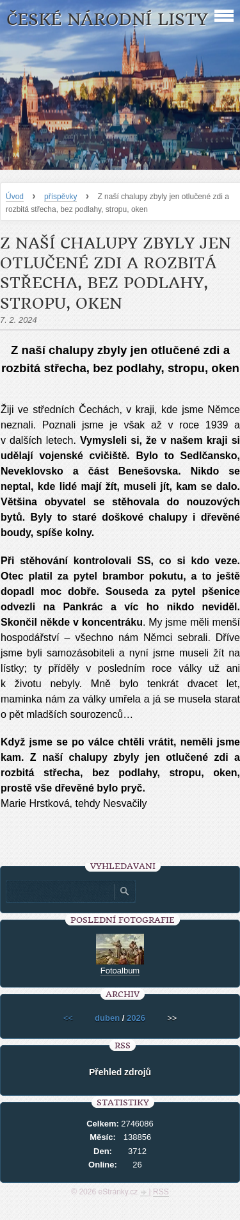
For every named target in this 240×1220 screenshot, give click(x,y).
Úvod (15, 196)
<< (68, 1018)
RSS (161, 1191)
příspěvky (60, 196)
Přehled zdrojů (120, 1072)
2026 (136, 1018)
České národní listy (107, 19)
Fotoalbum (120, 970)
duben (107, 1018)
